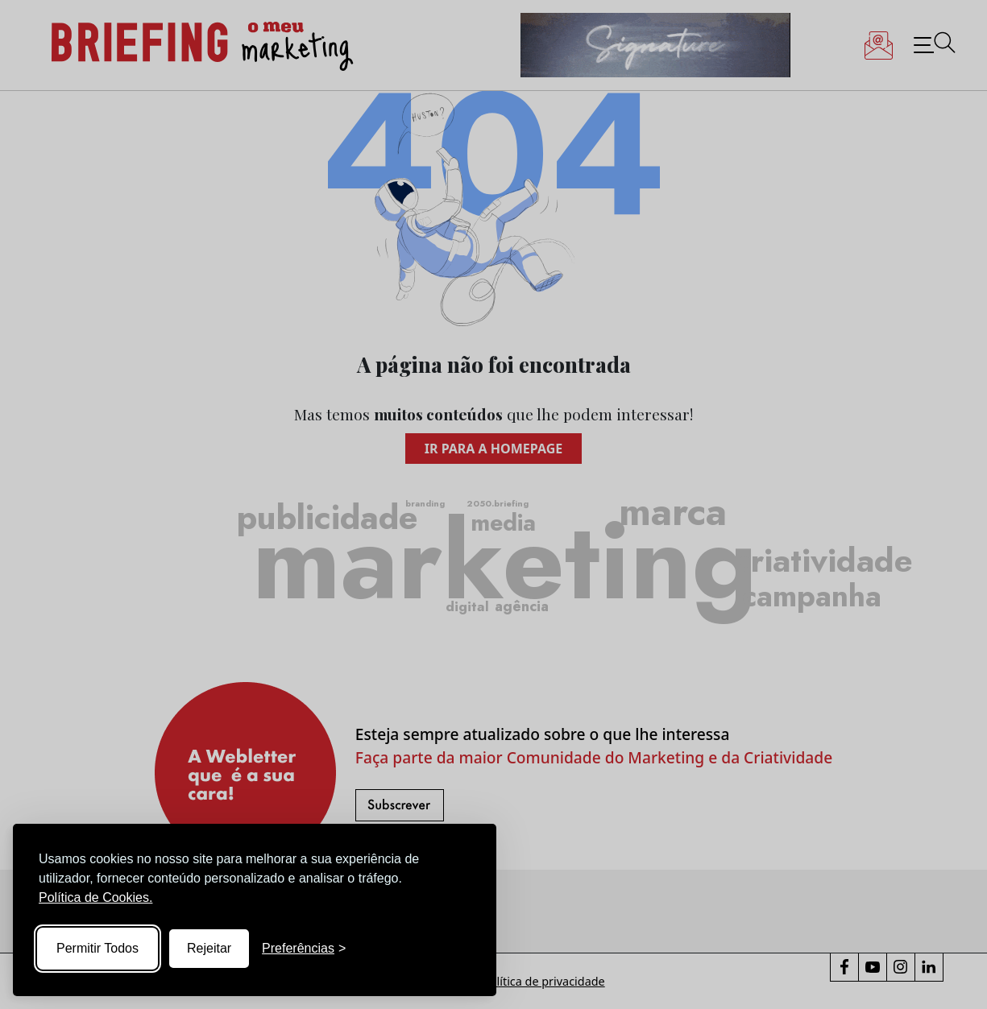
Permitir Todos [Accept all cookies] (97, 948)
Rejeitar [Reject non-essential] (209, 948)
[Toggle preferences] (304, 948)
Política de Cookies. (95, 897)
